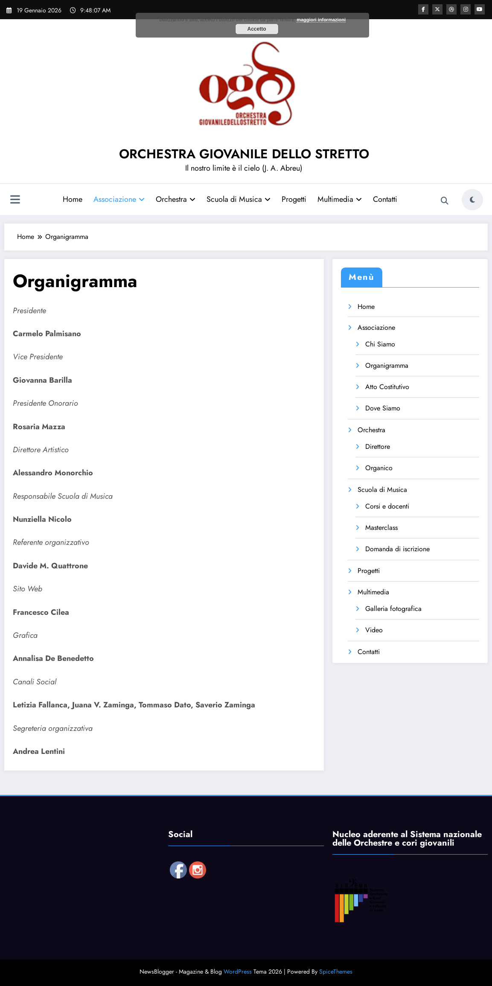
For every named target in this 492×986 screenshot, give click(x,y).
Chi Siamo (380, 344)
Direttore (377, 446)
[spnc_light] (472, 199)
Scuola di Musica (239, 199)
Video (374, 630)
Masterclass (381, 527)
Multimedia (339, 199)
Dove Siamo (382, 408)
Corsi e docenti (387, 506)
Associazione (119, 199)
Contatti (385, 199)
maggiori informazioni (321, 19)
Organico (379, 468)
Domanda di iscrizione (397, 549)
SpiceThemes (335, 971)
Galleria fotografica (393, 609)
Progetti (294, 199)
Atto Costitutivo (387, 387)
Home (72, 199)
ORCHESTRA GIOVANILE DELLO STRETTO (244, 154)
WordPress (238, 971)
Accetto (256, 29)
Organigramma (386, 365)
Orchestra (175, 199)
